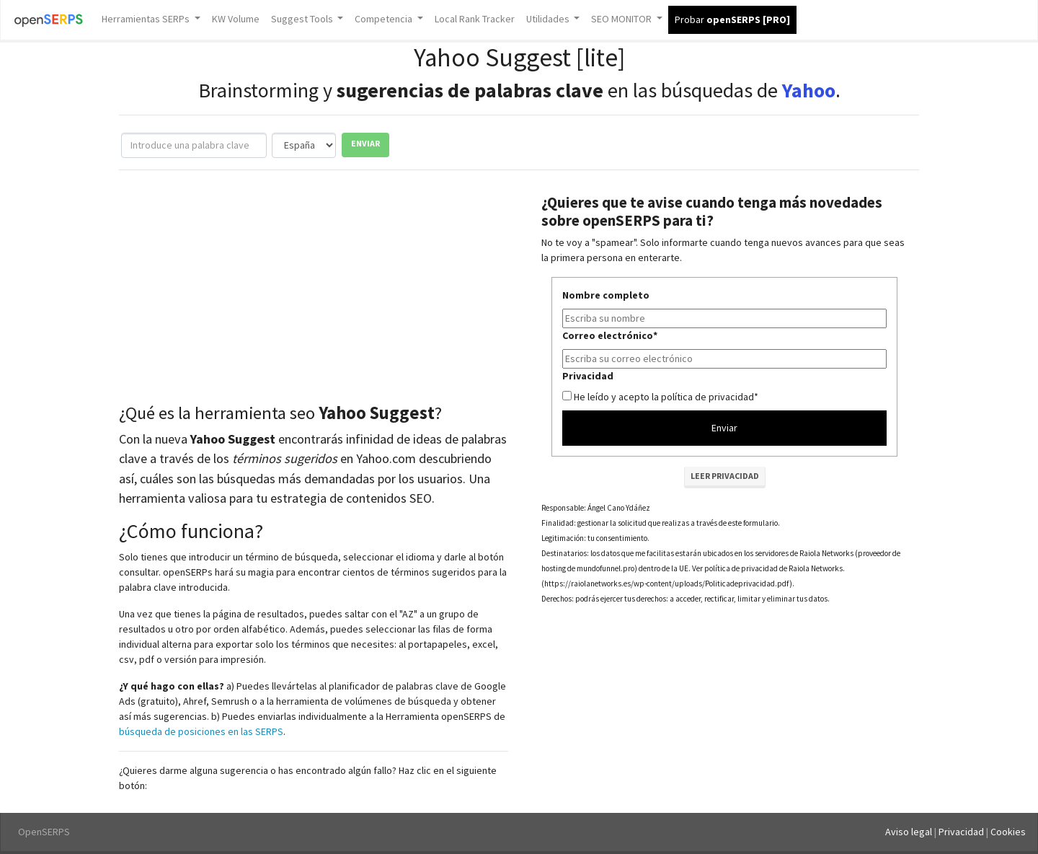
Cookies (1008, 831)
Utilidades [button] (549, 18)
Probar (732, 19)
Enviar (365, 143)
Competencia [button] (384, 18)
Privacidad (587, 375)
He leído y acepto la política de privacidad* (666, 396)
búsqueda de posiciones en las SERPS (201, 731)
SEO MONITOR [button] (622, 18)
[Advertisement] (313, 290)
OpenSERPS (44, 831)
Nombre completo (605, 295)
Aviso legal (908, 831)
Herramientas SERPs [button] (147, 18)
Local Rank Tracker (475, 18)
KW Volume (236, 18)
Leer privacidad (725, 475)
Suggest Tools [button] (303, 18)
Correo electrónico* (609, 335)
